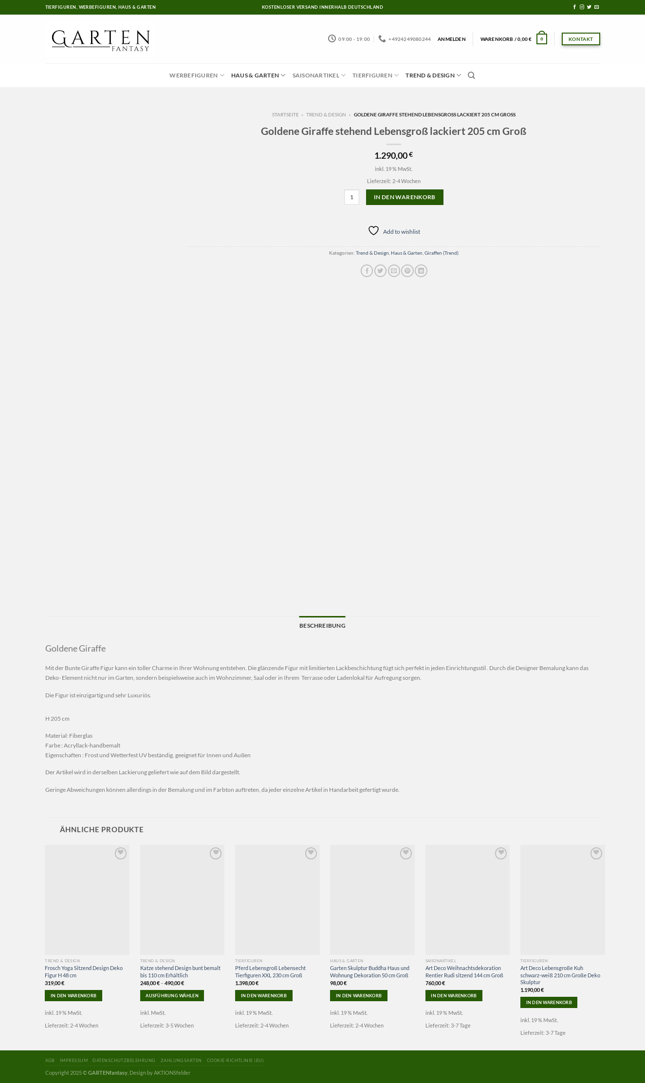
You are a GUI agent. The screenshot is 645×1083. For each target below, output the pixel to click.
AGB (50, 1059)
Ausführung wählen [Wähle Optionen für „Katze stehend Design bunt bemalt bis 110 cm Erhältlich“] (172, 993)
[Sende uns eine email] (596, 7)
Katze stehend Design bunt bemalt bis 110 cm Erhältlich (180, 969)
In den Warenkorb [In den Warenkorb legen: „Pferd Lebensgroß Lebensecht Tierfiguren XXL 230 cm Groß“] (264, 993)
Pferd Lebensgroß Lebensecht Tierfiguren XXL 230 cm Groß (270, 969)
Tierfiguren (375, 75)
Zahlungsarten (181, 1059)
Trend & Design (433, 75)
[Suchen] (471, 75)
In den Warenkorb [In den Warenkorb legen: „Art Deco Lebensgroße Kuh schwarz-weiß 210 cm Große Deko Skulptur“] (549, 1001)
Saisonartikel (319, 75)
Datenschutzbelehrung (123, 1059)
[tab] (322, 625)
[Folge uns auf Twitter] (589, 7)
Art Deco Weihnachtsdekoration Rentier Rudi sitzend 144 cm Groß (464, 969)
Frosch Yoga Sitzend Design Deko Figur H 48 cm (84, 969)
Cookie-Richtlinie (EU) (235, 1059)
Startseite (285, 114)
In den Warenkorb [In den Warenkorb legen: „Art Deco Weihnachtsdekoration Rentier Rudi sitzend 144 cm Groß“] (454, 993)
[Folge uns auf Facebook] (574, 7)
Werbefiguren (196, 75)
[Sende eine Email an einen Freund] (394, 270)
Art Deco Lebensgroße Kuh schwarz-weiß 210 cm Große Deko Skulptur (560, 973)
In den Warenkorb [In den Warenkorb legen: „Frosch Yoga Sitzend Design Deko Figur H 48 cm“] (73, 993)
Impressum (74, 1059)
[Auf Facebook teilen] (367, 270)
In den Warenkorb (405, 197)
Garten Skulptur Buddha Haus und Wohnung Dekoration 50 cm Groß (369, 969)
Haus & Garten (258, 75)
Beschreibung (322, 624)
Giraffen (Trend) (441, 253)
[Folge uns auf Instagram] (582, 7)
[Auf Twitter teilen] (380, 270)
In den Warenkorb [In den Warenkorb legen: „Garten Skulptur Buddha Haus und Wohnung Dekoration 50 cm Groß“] (359, 993)
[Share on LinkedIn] (421, 270)
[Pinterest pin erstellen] (407, 270)
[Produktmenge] (351, 197)
